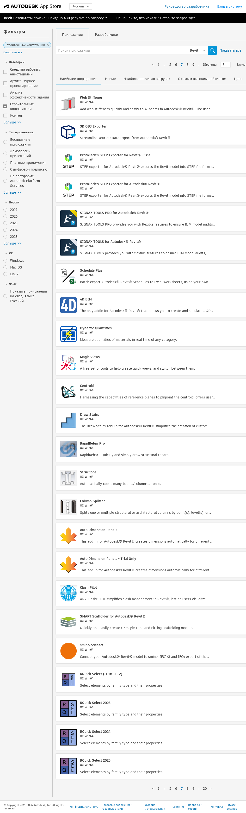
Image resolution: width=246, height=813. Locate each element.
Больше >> (12, 122)
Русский (81, 6)
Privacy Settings (232, 807)
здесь (192, 18)
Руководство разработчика (187, 6)
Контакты (216, 807)
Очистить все (12, 52)
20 (205, 788)
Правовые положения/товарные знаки (116, 807)
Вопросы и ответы (195, 807)
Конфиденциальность (83, 807)
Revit (8, 18)
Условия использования (155, 807)
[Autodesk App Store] (33, 6)
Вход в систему (229, 6)
